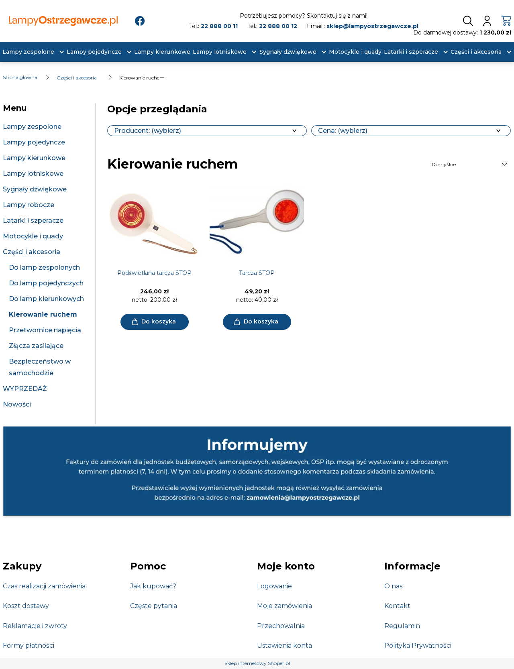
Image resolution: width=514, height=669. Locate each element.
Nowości (17, 404)
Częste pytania (153, 606)
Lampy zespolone (32, 126)
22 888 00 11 (219, 26)
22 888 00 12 (278, 26)
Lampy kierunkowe (34, 158)
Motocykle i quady (33, 236)
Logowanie (274, 586)
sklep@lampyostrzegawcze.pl (372, 26)
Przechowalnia (281, 626)
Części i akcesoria (31, 252)
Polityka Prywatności (417, 645)
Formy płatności (28, 645)
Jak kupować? (153, 586)
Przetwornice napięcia (45, 330)
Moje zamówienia (284, 606)
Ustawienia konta (284, 645)
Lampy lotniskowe (33, 173)
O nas (393, 586)
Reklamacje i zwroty (35, 626)
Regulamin (402, 626)
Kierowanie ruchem (43, 314)
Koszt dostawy (26, 606)
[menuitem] (28, 52)
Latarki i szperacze (33, 220)
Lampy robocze (28, 205)
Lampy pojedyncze (34, 142)
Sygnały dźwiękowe (35, 189)
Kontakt (397, 606)
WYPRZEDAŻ (25, 388)
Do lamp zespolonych (44, 267)
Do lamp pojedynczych (46, 283)
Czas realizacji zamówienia (44, 586)
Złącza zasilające (36, 346)
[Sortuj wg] (470, 165)
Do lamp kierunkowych (46, 299)
